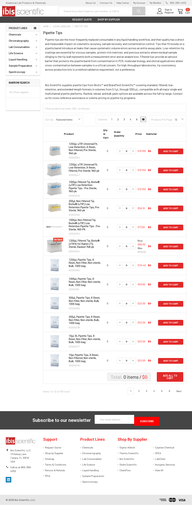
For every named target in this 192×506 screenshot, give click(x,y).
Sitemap (49, 459)
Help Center (122, 2)
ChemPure (125, 471)
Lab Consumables (23, 49)
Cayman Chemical (164, 448)
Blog (47, 476)
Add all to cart (170, 379)
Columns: (103, 122)
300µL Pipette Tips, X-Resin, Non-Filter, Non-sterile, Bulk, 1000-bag (84, 303)
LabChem (160, 459)
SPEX (158, 454)
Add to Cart (170, 153)
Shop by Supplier (109, 22)
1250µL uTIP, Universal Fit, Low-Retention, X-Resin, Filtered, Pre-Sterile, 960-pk (84, 170)
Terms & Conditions (55, 465)
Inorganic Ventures (165, 465)
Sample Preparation (23, 68)
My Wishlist (155, 2)
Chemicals (23, 37)
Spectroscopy (23, 74)
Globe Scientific (128, 465)
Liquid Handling (23, 62)
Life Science (23, 56)
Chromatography (23, 43)
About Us (91, 2)
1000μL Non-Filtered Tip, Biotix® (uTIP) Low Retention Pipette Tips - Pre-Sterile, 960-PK (85, 227)
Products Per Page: (162, 122)
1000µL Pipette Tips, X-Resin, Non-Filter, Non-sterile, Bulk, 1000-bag (85, 284)
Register (165, 14)
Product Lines (18, 31)
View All (159, 471)
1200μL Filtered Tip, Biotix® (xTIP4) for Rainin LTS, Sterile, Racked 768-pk (84, 246)
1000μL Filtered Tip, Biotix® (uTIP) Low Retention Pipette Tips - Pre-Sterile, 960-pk (84, 189)
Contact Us (106, 2)
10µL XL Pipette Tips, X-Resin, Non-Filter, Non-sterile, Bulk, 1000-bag (85, 341)
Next (181, 394)
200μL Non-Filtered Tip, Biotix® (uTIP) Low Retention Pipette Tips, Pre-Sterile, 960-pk (84, 209)
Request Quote (82, 22)
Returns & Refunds (55, 471)
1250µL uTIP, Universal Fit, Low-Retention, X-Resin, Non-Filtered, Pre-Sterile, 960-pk (83, 151)
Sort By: (49, 122)
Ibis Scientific (126, 459)
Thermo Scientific (129, 454)
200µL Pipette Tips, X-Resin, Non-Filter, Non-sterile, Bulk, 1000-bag (84, 322)
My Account (139, 2)
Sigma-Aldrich (127, 448)
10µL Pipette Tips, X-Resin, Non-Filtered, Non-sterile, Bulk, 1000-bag (84, 361)
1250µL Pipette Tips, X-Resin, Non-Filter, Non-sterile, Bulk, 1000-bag (85, 265)
